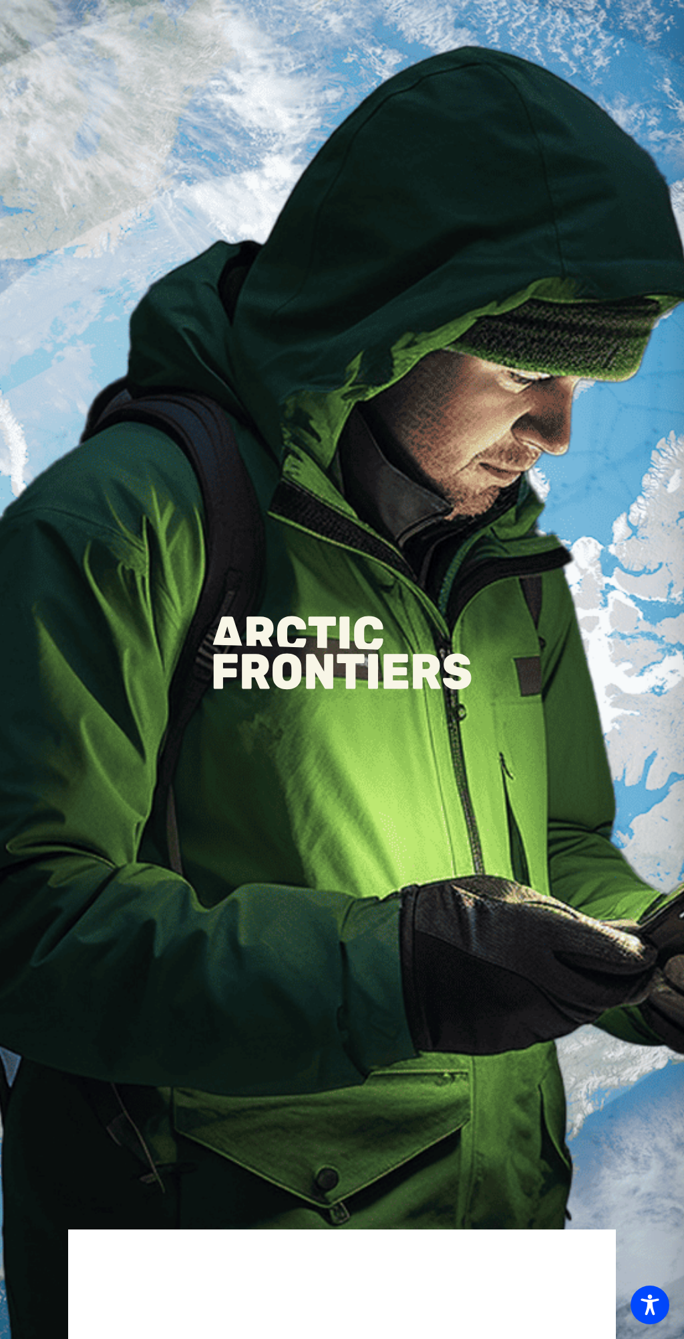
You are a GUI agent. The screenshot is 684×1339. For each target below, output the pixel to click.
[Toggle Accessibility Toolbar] (650, 1305)
